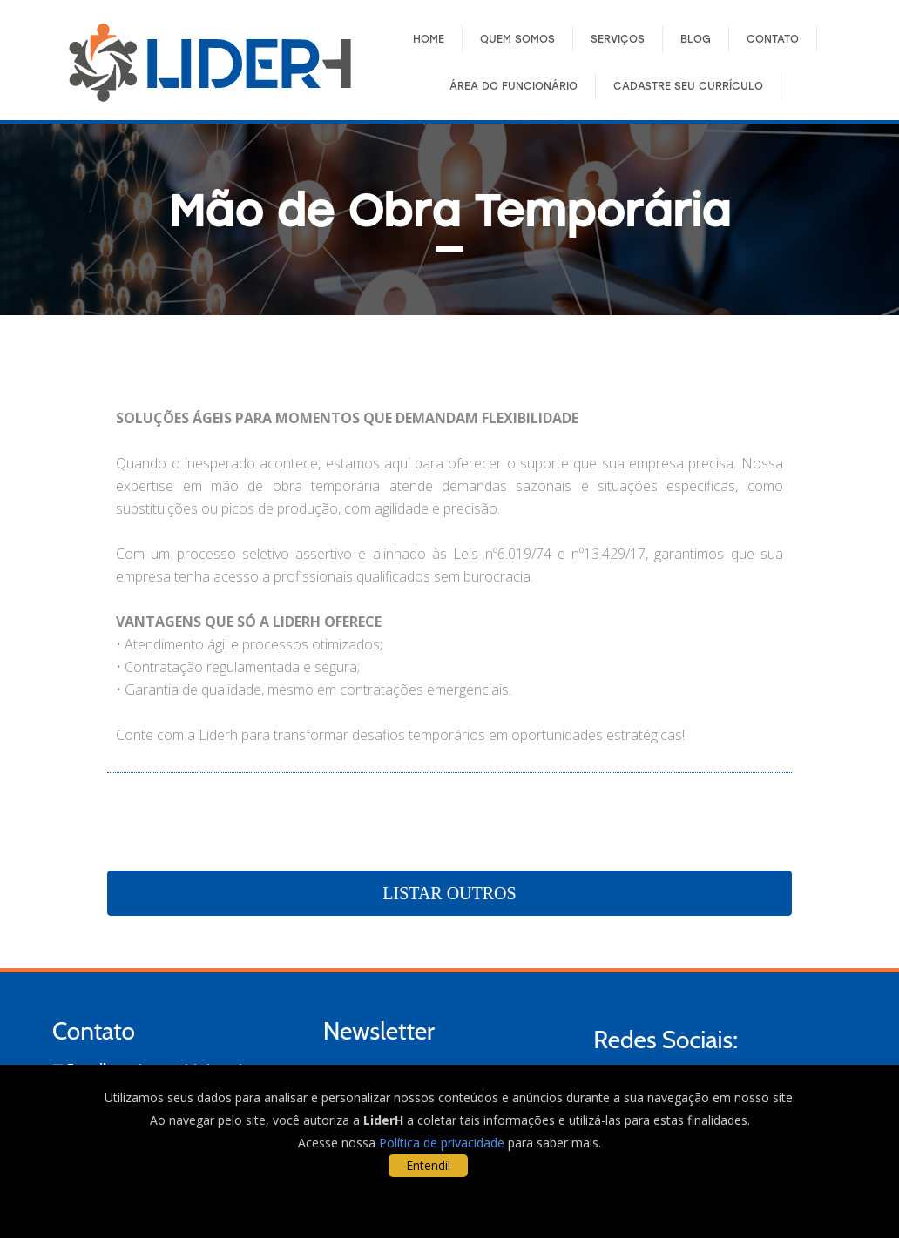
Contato (773, 39)
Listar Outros (449, 893)
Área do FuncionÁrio (514, 86)
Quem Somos (517, 39)
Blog (695, 39)
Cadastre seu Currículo (688, 86)
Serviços (618, 39)
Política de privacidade (441, 1142)
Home (428, 39)
